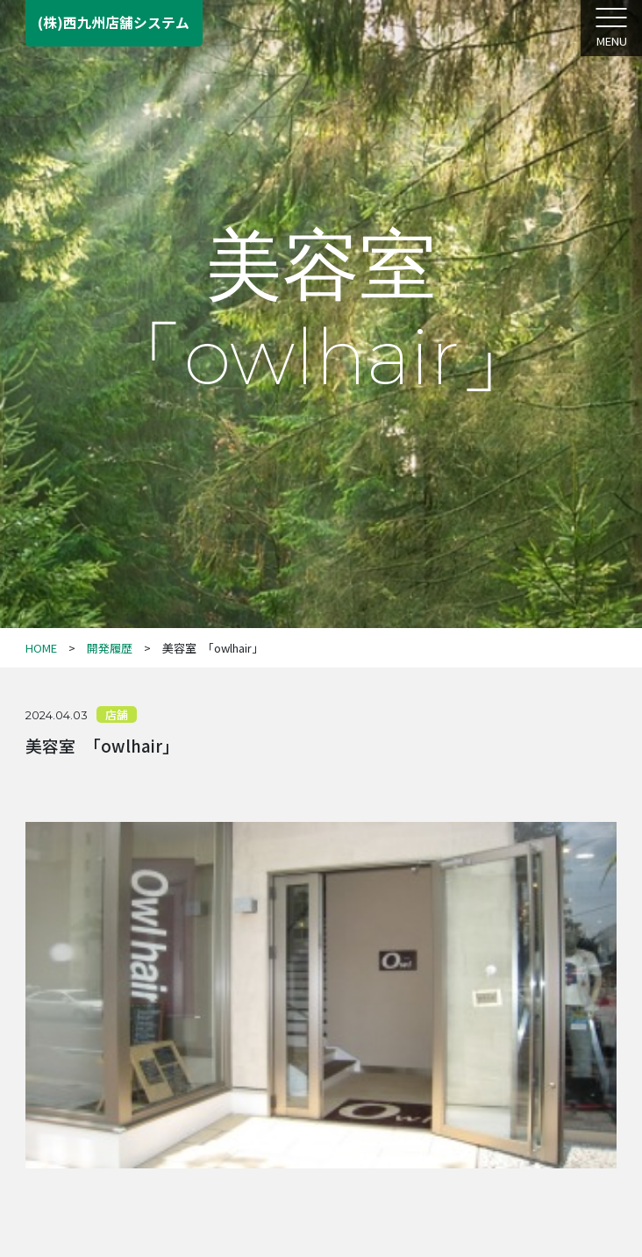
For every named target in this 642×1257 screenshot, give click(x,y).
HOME (41, 647)
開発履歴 (109, 647)
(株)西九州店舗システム (113, 22)
